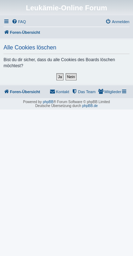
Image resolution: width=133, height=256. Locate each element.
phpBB (48, 102)
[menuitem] (19, 21)
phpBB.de (90, 106)
